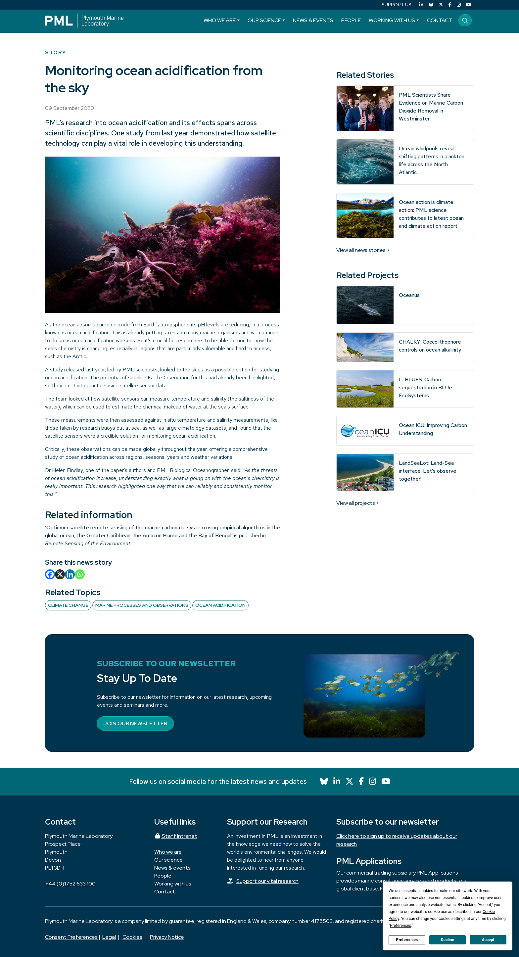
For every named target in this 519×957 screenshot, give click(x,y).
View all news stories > (363, 250)
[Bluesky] (431, 4)
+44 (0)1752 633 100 (70, 883)
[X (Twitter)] (441, 4)
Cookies (132, 936)
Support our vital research (267, 881)
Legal (109, 936)
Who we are (220, 20)
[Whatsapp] (80, 574)
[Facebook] (449, 4)
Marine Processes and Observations (141, 605)
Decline (447, 939)
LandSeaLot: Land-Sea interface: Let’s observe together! (427, 470)
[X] (60, 574)
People (351, 20)
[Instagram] (459, 4)
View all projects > (357, 503)
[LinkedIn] (421, 4)
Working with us (392, 20)
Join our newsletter (135, 723)
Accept (488, 939)
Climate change (68, 605)
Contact (439, 20)
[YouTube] (468, 4)
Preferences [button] (400, 925)
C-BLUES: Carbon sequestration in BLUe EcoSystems (425, 387)
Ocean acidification (220, 605)
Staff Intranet (175, 836)
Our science (264, 20)
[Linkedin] (70, 574)
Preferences (407, 939)
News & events (313, 20)
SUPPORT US (396, 5)
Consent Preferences (71, 936)
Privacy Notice (167, 936)
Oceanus (409, 295)
